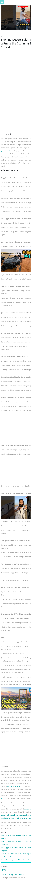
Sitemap (4, 875)
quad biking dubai (6, 151)
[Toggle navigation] (2, 2)
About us (21, 875)
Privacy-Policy (12, 875)
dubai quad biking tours (14, 786)
